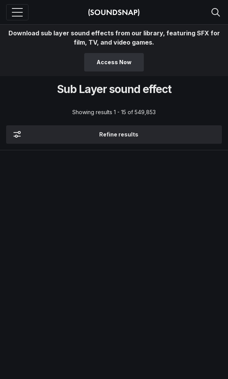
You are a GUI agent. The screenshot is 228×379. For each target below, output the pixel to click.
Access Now (114, 62)
